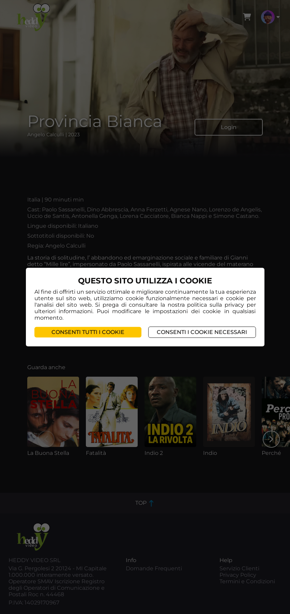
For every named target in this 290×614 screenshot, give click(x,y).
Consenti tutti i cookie (87, 332)
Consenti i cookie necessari (202, 332)
